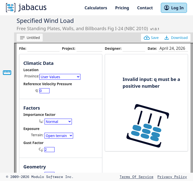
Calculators (96, 8)
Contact (145, 8)
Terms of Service (136, 176)
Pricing (122, 8)
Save (151, 38)
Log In (174, 8)
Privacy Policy (172, 176)
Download (176, 38)
